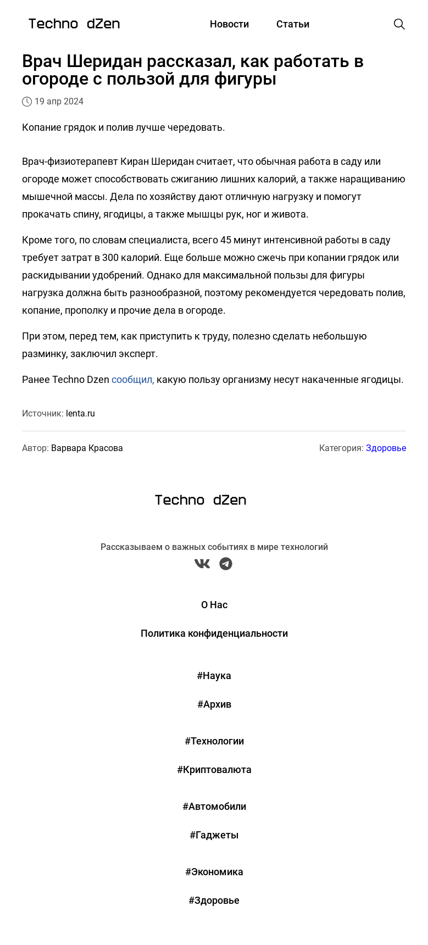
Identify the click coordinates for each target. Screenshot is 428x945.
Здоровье (386, 448)
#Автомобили (214, 806)
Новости (229, 24)
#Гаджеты (214, 835)
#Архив (214, 704)
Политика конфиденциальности (214, 633)
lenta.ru (80, 413)
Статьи (292, 24)
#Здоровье (214, 900)
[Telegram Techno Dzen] (226, 566)
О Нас (214, 604)
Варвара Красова (87, 448)
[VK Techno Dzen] (202, 566)
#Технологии (214, 741)
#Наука (214, 675)
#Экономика (214, 871)
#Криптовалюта (214, 769)
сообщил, (133, 379)
